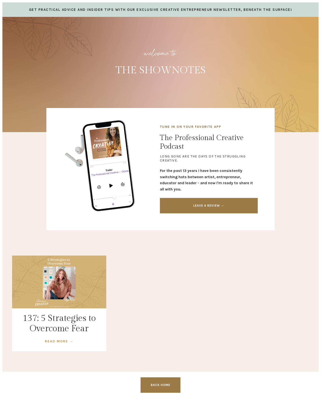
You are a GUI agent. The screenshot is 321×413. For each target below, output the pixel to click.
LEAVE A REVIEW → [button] (208, 205)
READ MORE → (59, 341)
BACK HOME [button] (160, 385)
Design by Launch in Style (35, 403)
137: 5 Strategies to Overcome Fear (59, 323)
